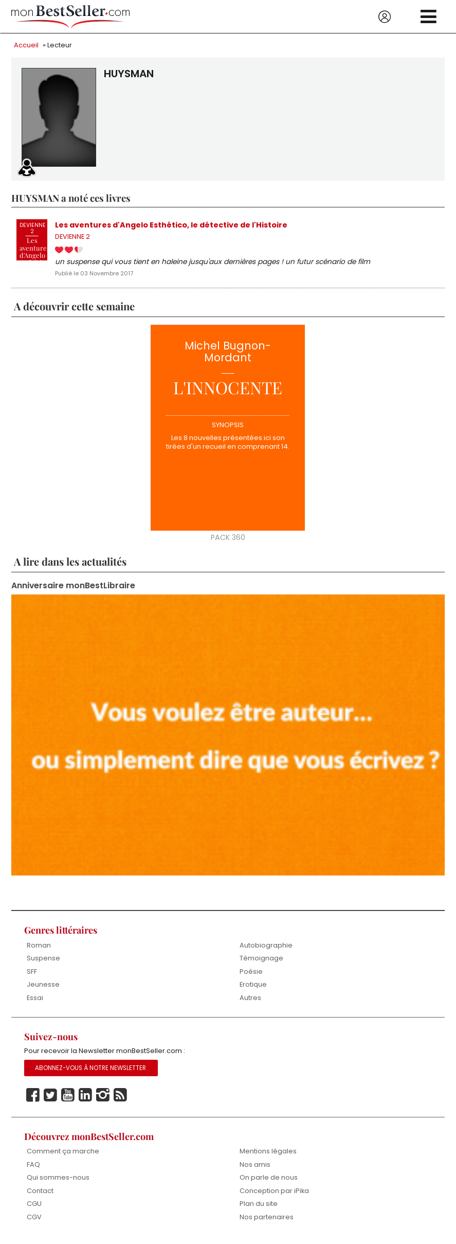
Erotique (253, 985)
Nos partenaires (267, 1217)
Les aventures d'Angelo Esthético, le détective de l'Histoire (171, 225)
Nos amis (255, 1165)
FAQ (33, 1165)
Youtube (68, 1095)
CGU (34, 1205)
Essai (35, 998)
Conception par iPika (274, 1191)
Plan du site (259, 1205)
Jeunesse (43, 985)
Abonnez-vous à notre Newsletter (90, 1068)
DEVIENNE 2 (72, 237)
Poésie (251, 972)
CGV (34, 1217)
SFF (32, 972)
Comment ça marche (63, 1152)
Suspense (43, 958)
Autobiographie (266, 946)
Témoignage (261, 958)
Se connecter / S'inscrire (384, 17)
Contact (40, 1191)
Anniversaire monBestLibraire (73, 586)
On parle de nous (269, 1178)
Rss (120, 1095)
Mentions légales (268, 1152)
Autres (250, 998)
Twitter (50, 1095)
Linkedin (85, 1095)
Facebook (33, 1095)
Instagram (103, 1095)
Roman (39, 946)
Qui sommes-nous (58, 1178)
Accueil (26, 45)
